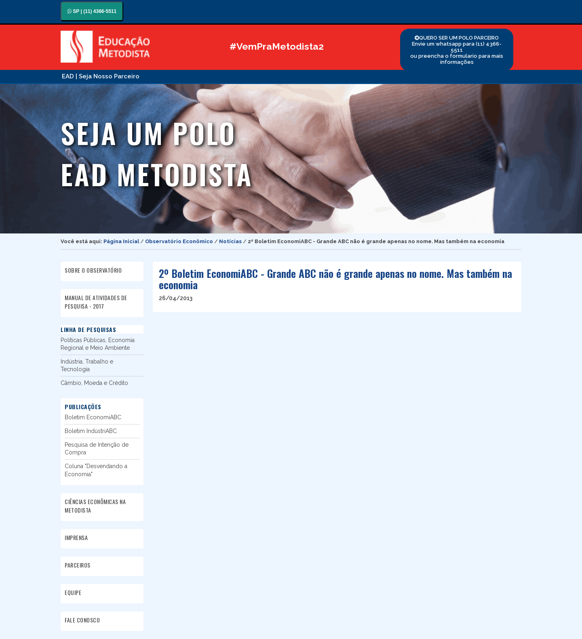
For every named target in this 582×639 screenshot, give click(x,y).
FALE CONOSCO (82, 620)
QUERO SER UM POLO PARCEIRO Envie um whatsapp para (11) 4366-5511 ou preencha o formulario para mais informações (456, 50)
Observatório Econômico (179, 241)
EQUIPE (73, 592)
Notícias (230, 241)
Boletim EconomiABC (93, 417)
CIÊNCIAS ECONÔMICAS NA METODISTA (95, 505)
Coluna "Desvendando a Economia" (96, 470)
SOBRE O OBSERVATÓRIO (93, 270)
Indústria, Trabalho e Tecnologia (87, 365)
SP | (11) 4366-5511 (91, 11)
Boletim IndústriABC (91, 431)
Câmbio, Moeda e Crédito (94, 383)
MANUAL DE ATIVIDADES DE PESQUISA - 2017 (96, 301)
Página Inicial (121, 241)
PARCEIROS (78, 565)
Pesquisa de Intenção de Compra (97, 448)
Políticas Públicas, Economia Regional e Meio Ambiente (98, 344)
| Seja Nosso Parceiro (107, 76)
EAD (68, 76)
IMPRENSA (76, 537)
